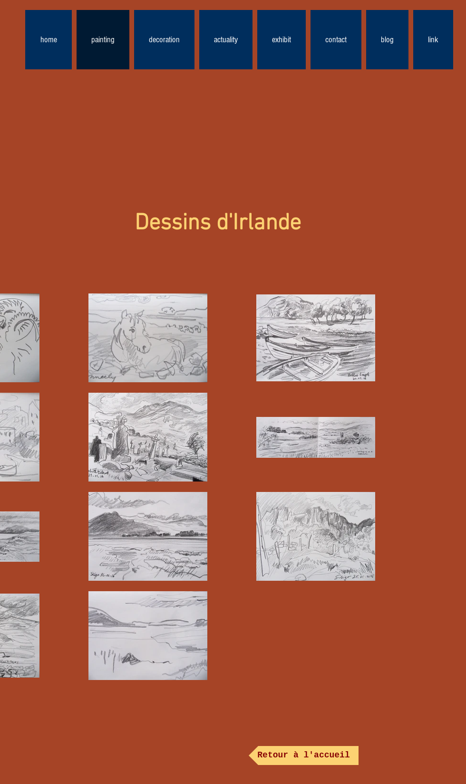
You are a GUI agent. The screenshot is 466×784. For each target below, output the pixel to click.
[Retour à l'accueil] (304, 755)
